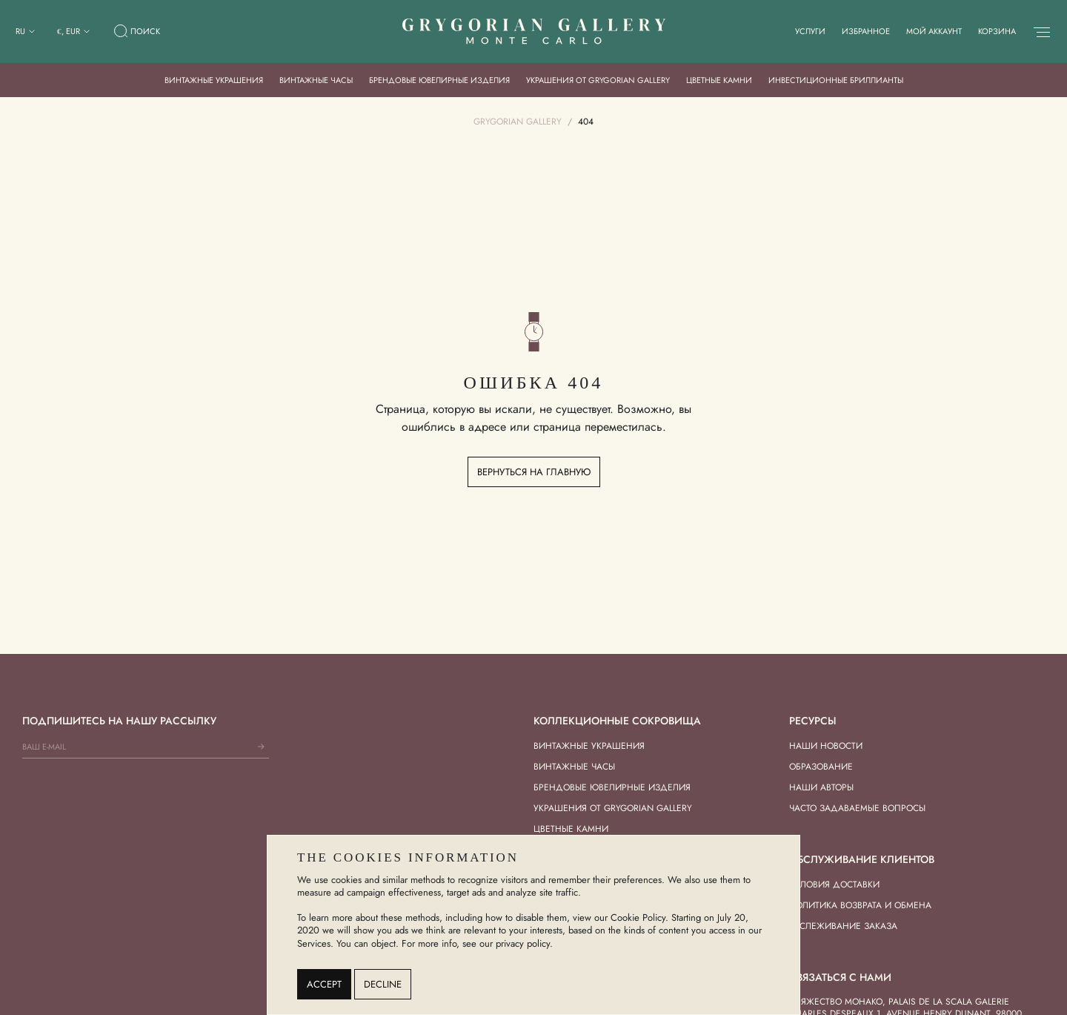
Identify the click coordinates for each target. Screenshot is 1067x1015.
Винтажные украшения (213, 80)
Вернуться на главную (534, 472)
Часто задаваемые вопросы (857, 808)
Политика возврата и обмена (860, 905)
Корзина (997, 31)
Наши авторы (821, 787)
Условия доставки (834, 884)
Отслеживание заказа (843, 926)
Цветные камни (719, 80)
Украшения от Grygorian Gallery (598, 80)
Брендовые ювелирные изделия (439, 80)
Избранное (866, 31)
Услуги (810, 31)
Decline (383, 984)
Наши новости (825, 746)
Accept (324, 984)
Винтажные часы (316, 80)
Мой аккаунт (934, 31)
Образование (821, 766)
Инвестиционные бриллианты (835, 80)
